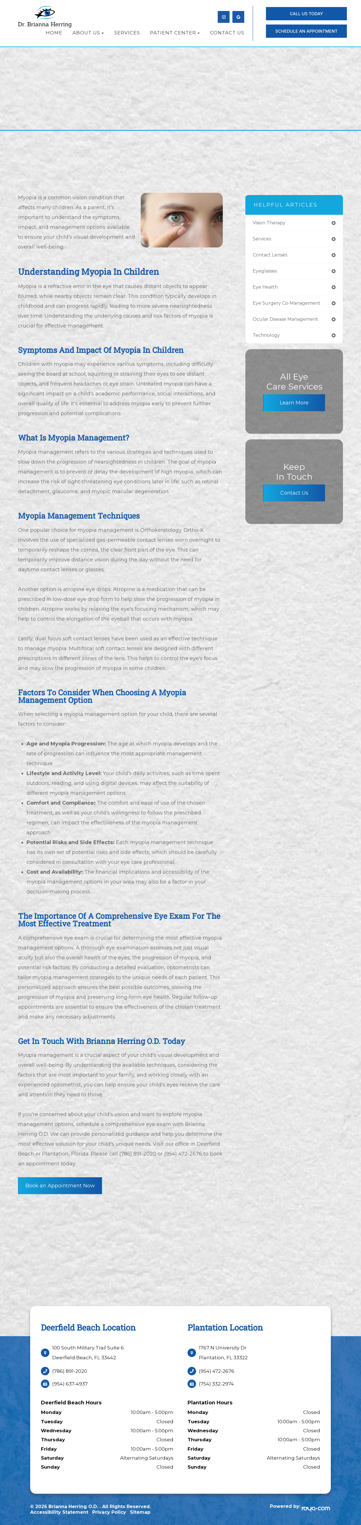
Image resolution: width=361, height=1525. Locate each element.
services (264, 240)
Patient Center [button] (175, 33)
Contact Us (227, 33)
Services (127, 33)
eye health (267, 289)
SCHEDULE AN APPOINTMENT (306, 31)
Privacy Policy (109, 1512)
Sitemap (140, 1512)
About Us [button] (88, 33)
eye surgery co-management (291, 306)
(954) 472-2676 (216, 1371)
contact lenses (273, 256)
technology (269, 339)
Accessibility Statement (59, 1512)
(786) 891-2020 (69, 1371)
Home (54, 33)
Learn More (294, 406)
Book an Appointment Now (60, 1186)
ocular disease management (291, 322)
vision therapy (273, 223)
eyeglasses (268, 273)
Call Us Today (306, 13)
